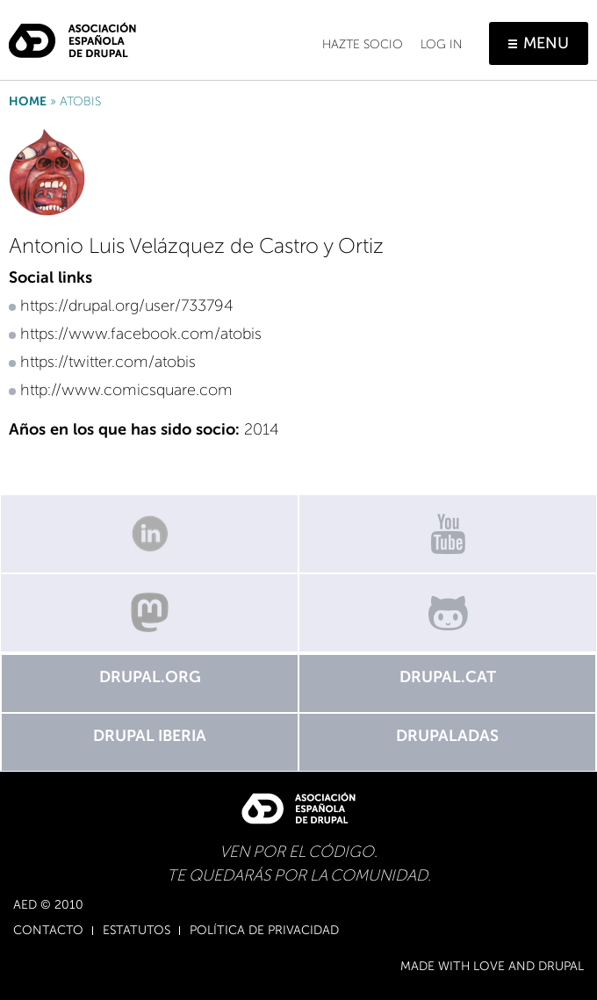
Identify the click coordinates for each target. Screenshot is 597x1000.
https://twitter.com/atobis (108, 361)
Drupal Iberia (149, 735)
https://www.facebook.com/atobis (141, 333)
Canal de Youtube (447, 533)
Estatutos (136, 930)
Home (28, 101)
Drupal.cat (447, 677)
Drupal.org (150, 677)
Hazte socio (362, 44)
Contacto (48, 930)
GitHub (447, 612)
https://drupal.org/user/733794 (127, 305)
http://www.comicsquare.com (126, 389)
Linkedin (149, 533)
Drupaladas (447, 735)
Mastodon (149, 612)
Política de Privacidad (264, 930)
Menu (546, 43)
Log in (442, 44)
